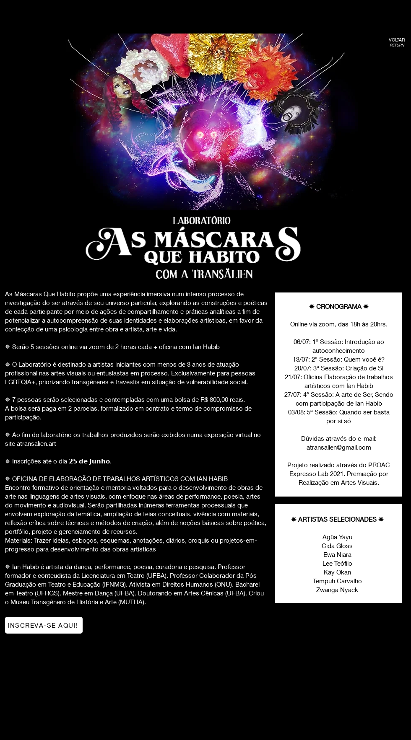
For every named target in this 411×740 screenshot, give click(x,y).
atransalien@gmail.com (339, 447)
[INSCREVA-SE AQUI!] (44, 625)
